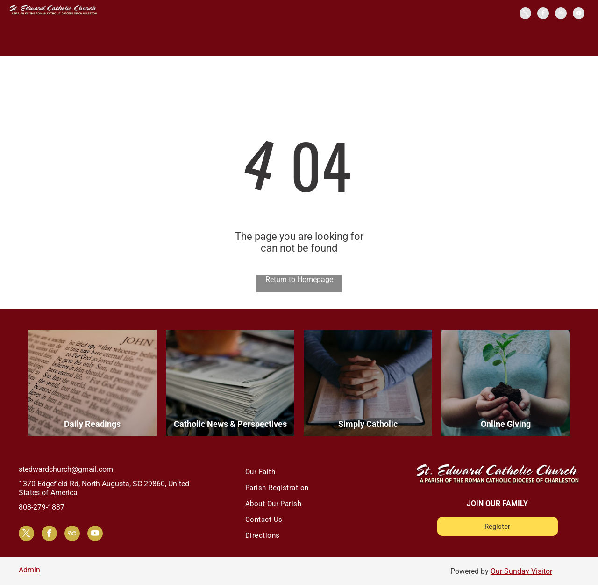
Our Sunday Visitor (521, 571)
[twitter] (525, 14)
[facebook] (543, 14)
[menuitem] (315, 472)
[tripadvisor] (561, 14)
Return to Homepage (299, 279)
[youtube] (578, 14)
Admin (29, 569)
